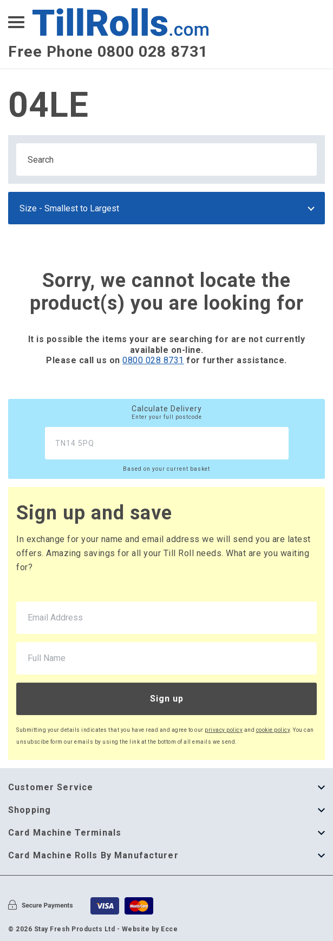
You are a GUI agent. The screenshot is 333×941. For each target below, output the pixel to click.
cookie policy (273, 730)
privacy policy (224, 730)
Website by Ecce (150, 929)
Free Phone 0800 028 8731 (108, 52)
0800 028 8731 (153, 360)
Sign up (167, 698)
